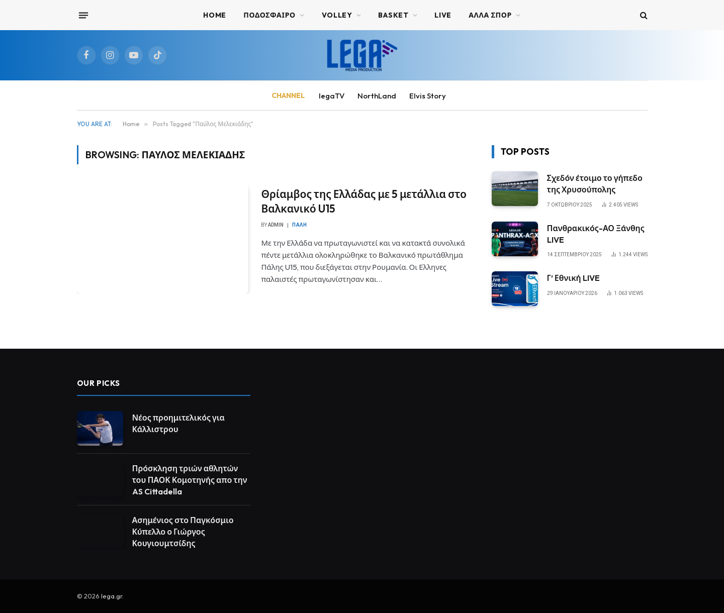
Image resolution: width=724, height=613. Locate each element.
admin (276, 225)
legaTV (331, 95)
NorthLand (376, 95)
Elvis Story (427, 95)
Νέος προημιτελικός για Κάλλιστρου (178, 423)
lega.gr (111, 596)
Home (214, 15)
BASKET (393, 15)
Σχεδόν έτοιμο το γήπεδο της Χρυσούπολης (595, 183)
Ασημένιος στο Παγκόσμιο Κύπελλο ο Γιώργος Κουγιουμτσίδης (183, 531)
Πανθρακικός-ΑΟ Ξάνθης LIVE (596, 234)
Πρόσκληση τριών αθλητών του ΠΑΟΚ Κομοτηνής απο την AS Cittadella (189, 479)
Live (442, 15)
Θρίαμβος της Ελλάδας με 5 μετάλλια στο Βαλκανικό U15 (364, 201)
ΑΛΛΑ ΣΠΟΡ (490, 15)
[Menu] (82, 15)
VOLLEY (337, 15)
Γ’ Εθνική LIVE (573, 278)
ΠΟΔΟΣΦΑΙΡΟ (269, 15)
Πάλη (299, 225)
